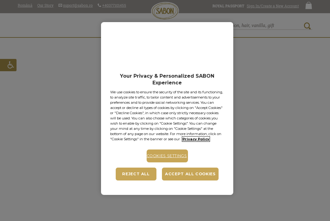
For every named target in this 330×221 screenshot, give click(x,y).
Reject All (135, 174)
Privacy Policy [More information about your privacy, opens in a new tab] (195, 139)
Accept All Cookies (190, 174)
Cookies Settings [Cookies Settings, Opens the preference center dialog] (167, 155)
